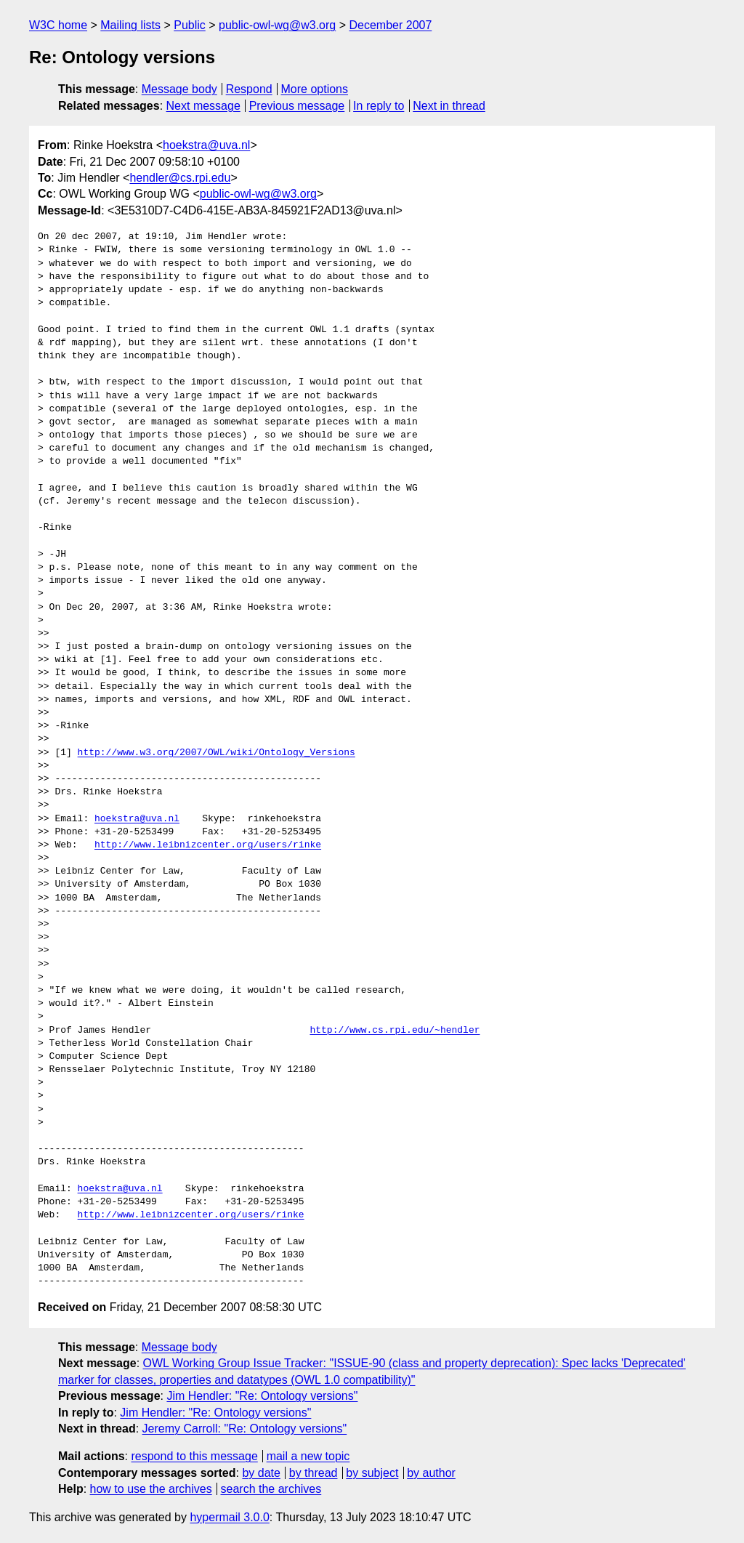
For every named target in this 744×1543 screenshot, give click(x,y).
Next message (203, 106)
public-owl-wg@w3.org (277, 25)
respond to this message (194, 1456)
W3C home (58, 25)
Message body (179, 89)
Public (190, 25)
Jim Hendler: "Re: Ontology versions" (261, 1396)
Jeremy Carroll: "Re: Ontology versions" (244, 1428)
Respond (249, 89)
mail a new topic (308, 1456)
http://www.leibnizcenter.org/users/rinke (207, 845)
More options (315, 89)
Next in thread (449, 106)
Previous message (297, 106)
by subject (372, 1473)
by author (431, 1473)
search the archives (271, 1489)
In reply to (378, 106)
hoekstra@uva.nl (206, 145)
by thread (313, 1473)
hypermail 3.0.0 (229, 1517)
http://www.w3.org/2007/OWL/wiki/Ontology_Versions (216, 753)
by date (261, 1473)
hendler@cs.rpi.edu (179, 178)
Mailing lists (130, 25)
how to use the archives (151, 1489)
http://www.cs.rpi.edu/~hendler (395, 1030)
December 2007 (390, 25)
